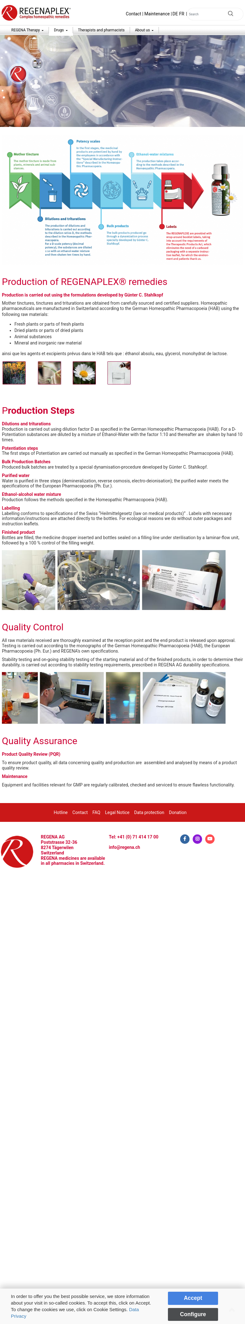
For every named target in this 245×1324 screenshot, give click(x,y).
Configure (193, 1314)
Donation (177, 812)
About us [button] (143, 30)
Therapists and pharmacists (101, 30)
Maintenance (157, 13)
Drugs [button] (59, 30)
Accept (193, 1298)
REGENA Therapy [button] (26, 30)
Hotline (61, 812)
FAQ (96, 812)
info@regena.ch (124, 847)
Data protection (149, 812)
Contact (133, 13)
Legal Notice (117, 812)
